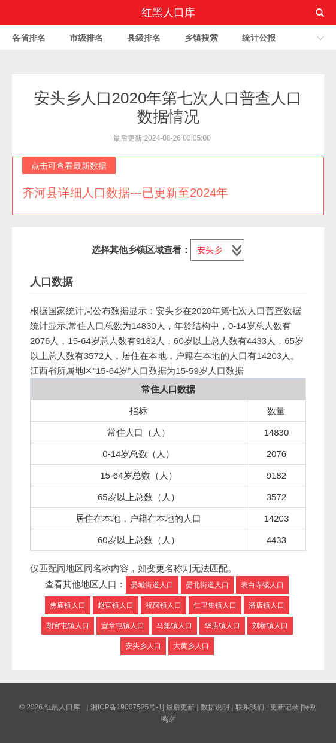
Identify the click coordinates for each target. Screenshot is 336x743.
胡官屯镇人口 (67, 626)
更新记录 (284, 707)
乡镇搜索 (201, 37)
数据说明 (215, 707)
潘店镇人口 (266, 605)
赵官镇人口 (116, 605)
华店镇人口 (222, 626)
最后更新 (180, 707)
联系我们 (249, 707)
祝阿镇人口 (163, 605)
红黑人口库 (168, 13)
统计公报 (259, 37)
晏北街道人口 (207, 585)
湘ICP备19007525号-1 (126, 707)
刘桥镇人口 (270, 626)
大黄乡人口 (191, 646)
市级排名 (86, 37)
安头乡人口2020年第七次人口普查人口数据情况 (168, 107)
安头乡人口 (143, 646)
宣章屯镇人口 (122, 626)
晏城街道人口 (152, 585)
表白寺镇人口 (262, 585)
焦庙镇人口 (68, 605)
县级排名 (144, 37)
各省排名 (29, 37)
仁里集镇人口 (215, 605)
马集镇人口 (174, 626)
